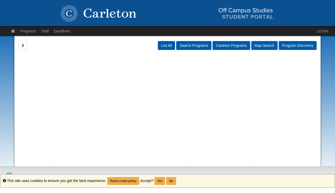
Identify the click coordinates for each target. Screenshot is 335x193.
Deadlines (62, 31)
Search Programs (194, 45)
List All (166, 45)
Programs (28, 31)
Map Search (264, 45)
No (171, 181)
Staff (45, 31)
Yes (160, 181)
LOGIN (322, 31)
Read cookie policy (123, 181)
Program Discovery (297, 45)
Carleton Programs (231, 45)
